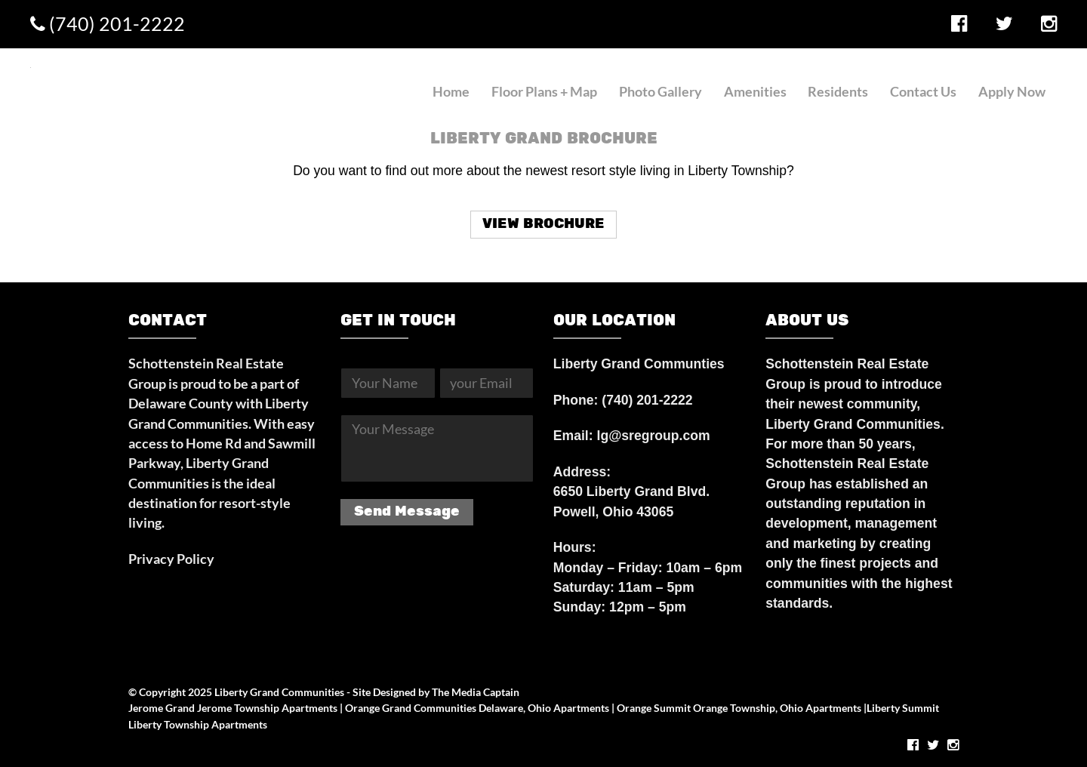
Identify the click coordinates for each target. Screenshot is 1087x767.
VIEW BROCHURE (543, 224)
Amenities (755, 92)
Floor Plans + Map (544, 92)
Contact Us (923, 92)
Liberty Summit (903, 707)
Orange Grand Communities (410, 707)
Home (451, 92)
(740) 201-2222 (107, 23)
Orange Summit (654, 707)
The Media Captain (475, 691)
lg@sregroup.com (653, 435)
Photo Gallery (660, 92)
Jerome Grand (161, 707)
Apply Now (1011, 92)
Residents (838, 92)
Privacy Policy (171, 559)
